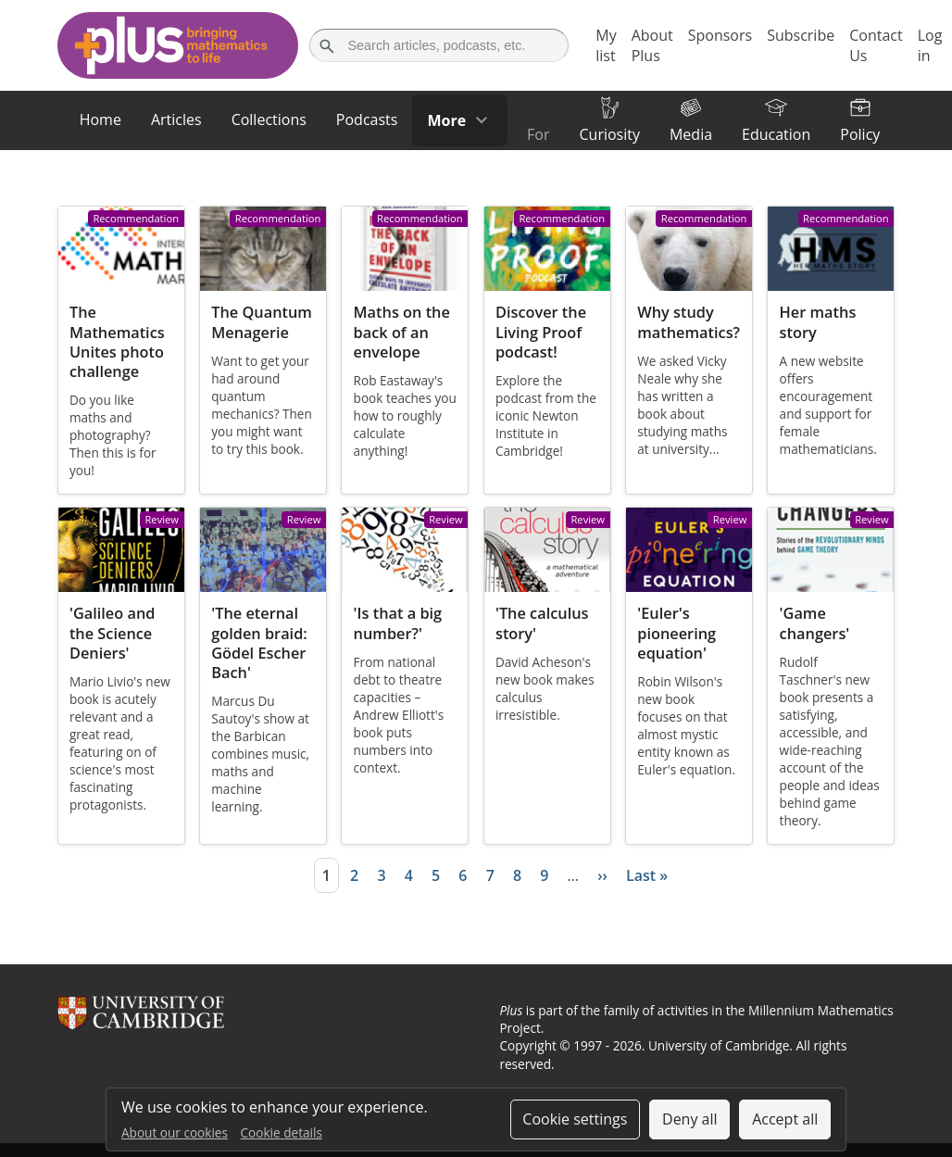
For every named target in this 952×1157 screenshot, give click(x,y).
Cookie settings (574, 1119)
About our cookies (174, 1132)
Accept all (785, 1119)
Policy (860, 134)
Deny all (690, 1119)
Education (776, 134)
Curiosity (609, 134)
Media (691, 134)
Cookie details (281, 1132)
